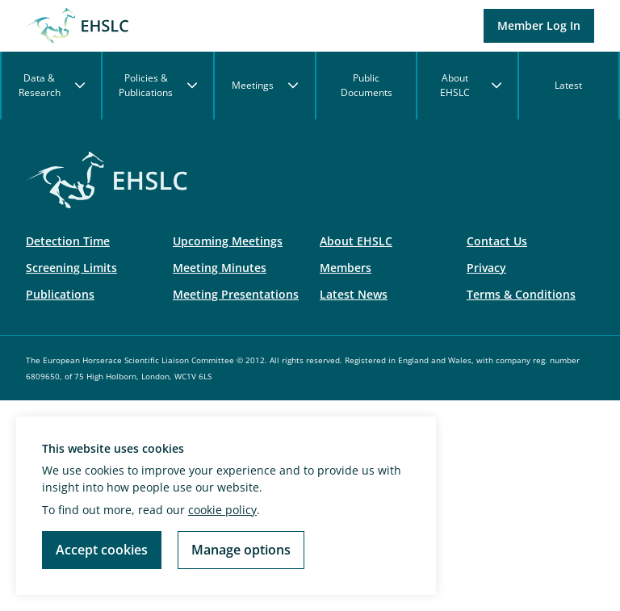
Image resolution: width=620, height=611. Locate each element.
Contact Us (497, 241)
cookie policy (222, 509)
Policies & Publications (158, 85)
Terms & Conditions (521, 294)
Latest (568, 85)
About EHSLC (470, 85)
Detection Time (68, 241)
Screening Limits (71, 267)
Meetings (265, 85)
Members (345, 267)
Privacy (486, 267)
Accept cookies (102, 550)
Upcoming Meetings (228, 241)
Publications (60, 294)
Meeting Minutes (219, 267)
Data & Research (52, 85)
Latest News (354, 294)
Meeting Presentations (236, 294)
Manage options (241, 550)
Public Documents (366, 85)
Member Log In (538, 25)
